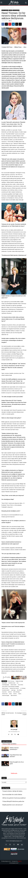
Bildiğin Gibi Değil (19, 681)
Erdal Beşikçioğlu (5, 684)
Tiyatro (19, 693)
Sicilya (10, 693)
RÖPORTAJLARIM (16, 10)
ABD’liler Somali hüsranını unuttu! (7, 713)
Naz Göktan (19, 690)
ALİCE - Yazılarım (10, 8)
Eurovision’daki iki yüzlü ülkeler (12, 794)
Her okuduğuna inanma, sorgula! (21, 713)
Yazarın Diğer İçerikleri (9, 744)
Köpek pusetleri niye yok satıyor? (12, 805)
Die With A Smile (12, 682)
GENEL (10, 10)
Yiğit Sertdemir (14, 695)
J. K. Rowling (22, 688)
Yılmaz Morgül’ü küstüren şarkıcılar (13, 801)
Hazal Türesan (5, 688)
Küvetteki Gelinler (5, 690)
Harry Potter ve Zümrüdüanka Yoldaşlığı (10, 686)
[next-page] (5, 769)
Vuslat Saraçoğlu (5, 695)
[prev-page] (2, 769)
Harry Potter (20, 684)
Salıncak (10, 691)
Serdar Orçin (4, 693)
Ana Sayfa (3, 8)
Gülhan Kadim (13, 684)
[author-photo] (14, 727)
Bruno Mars (4, 682)
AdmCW (19, 861)
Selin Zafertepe (16, 691)
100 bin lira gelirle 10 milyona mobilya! (14, 798)
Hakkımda (14, 773)
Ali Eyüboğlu (14, 729)
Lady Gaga (13, 690)
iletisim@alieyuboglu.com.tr (16, 840)
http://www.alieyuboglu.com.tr (14, 731)
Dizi (17, 682)
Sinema (15, 693)
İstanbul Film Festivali (14, 688)
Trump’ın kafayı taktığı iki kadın (12, 791)
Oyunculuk (4, 691)
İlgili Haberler (6, 741)
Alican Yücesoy (11, 681)
